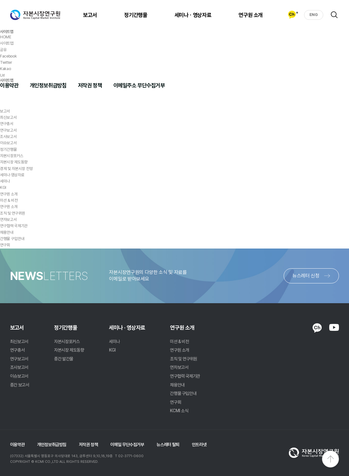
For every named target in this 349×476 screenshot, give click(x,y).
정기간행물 (135, 15)
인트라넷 (199, 444)
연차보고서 (8, 219)
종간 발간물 (63, 358)
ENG (313, 14)
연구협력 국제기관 (14, 225)
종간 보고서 (19, 384)
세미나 (5, 181)
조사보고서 (8, 136)
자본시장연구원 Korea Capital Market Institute (35, 14)
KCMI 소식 (179, 410)
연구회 (5, 245)
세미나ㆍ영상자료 (193, 15)
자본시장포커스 (12, 155)
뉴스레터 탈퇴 (167, 444)
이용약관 (9, 86)
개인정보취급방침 (48, 86)
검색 (334, 14)
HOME (5, 37)
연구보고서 (8, 130)
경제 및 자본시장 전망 (16, 168)
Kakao (5, 68)
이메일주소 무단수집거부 (139, 86)
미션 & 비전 (9, 200)
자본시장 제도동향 (14, 162)
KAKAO (317, 328)
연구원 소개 (250, 15)
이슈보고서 (8, 142)
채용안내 (7, 232)
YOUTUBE (334, 327)
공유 (3, 49)
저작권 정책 (90, 86)
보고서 (90, 15)
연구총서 (7, 123)
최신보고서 (8, 117)
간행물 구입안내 (12, 238)
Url (2, 75)
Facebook (8, 56)
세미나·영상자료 (12, 174)
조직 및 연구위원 (12, 213)
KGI (3, 187)
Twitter (6, 62)
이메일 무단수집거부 (127, 444)
